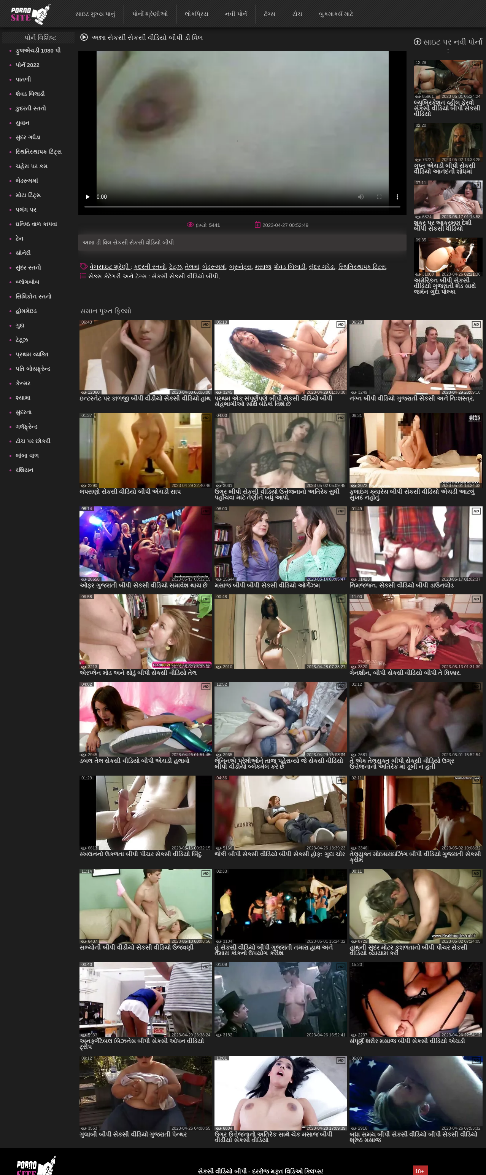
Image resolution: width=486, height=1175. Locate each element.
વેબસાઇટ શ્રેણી (110, 266)
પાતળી (23, 79)
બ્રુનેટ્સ (240, 266)
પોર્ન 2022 (28, 65)
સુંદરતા (24, 412)
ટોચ (297, 14)
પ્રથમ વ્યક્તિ (32, 354)
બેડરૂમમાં (27, 180)
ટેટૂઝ (22, 340)
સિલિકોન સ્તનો (33, 296)
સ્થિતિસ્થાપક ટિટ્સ (38, 151)
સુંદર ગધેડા (28, 137)
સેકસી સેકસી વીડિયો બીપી (185, 276)
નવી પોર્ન (236, 14)
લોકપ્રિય (196, 14)
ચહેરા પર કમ (31, 166)
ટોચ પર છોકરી (33, 441)
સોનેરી (23, 253)
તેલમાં (192, 266)
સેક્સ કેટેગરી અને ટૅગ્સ (118, 276)
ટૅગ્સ (269, 14)
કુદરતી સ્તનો (31, 108)
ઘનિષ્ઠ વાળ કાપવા (36, 224)
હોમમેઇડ (26, 311)
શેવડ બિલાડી (30, 94)
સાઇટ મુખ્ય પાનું (95, 14)
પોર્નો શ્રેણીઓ (150, 14)
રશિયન (24, 470)
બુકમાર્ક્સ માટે (336, 14)
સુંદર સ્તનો (28, 267)
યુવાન (22, 123)
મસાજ (263, 266)
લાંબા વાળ (27, 455)
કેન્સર (23, 383)
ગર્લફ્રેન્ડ (26, 426)
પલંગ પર (26, 209)
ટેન (19, 238)
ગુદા (20, 325)
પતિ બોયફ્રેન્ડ (33, 369)
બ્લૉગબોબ (27, 282)
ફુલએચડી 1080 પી (38, 50)
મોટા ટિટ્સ (28, 195)
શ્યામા (23, 397)
